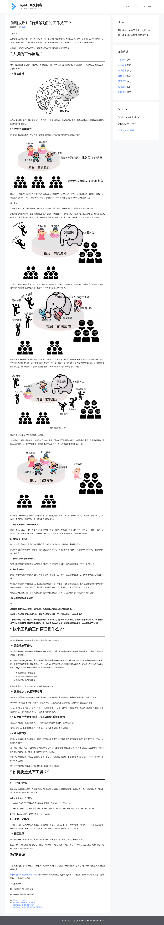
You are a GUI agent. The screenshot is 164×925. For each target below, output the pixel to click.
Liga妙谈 (122, 59)
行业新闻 (122, 86)
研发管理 (122, 81)
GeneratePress (97, 920)
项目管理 (122, 92)
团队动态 (16, 900)
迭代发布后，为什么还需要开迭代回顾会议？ (28, 907)
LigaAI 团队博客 (30, 5)
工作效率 (24, 902)
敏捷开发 (32, 902)
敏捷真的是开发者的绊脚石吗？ (23, 905)
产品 (136, 6)
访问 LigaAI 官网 (126, 130)
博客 (127, 6)
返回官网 (147, 6)
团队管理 (16, 902)
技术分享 (24, 900)
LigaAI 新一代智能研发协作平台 (23, 874)
